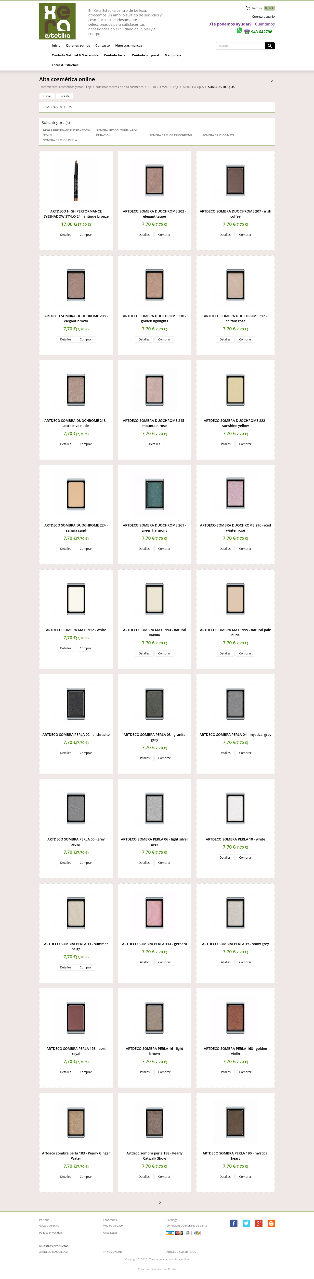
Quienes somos (78, 45)
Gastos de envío (49, 1225)
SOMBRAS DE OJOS (221, 87)
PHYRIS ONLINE (112, 1252)
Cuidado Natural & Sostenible (75, 55)
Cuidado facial (115, 55)
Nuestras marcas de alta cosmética (120, 87)
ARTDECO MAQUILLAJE (163, 87)
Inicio (56, 45)
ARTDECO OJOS (193, 87)
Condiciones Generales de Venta (186, 1225)
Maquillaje (173, 55)
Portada (44, 1220)
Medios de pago (113, 1225)
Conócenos (110, 1220)
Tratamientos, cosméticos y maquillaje (65, 87)
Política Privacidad (50, 1232)
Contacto (102, 45)
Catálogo (171, 1220)
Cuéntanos (265, 24)
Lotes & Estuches (65, 65)
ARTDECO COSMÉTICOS (181, 1252)
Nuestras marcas (128, 45)
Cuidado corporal (145, 55)
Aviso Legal (110, 1232)
